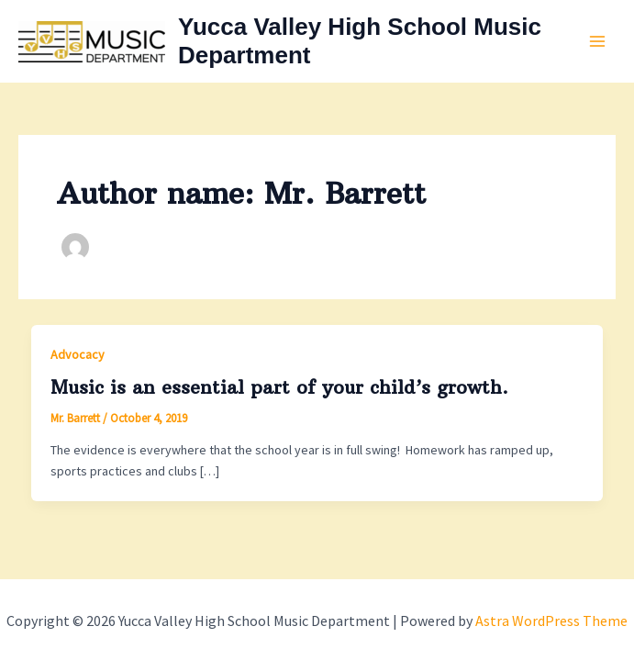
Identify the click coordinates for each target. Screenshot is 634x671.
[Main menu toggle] (597, 42)
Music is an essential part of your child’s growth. (279, 386)
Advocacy (77, 354)
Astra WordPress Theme (551, 620)
